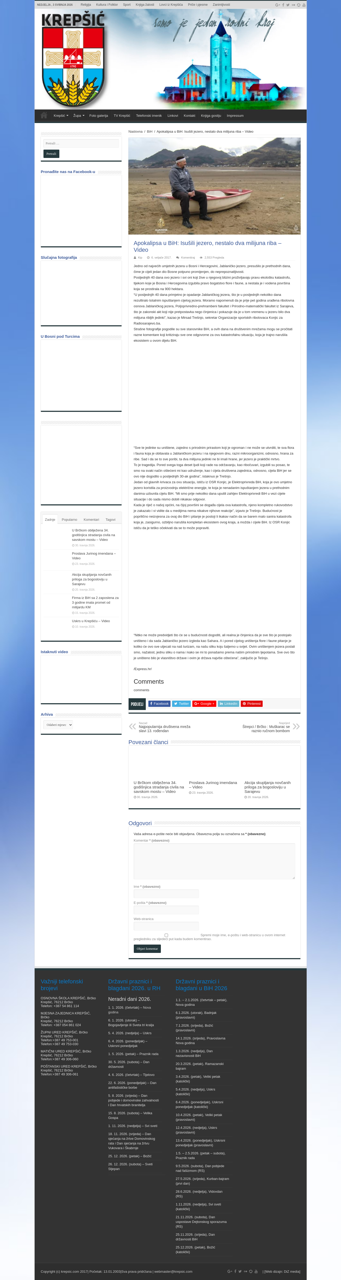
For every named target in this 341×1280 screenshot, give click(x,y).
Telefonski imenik (149, 116)
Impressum (235, 116)
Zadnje (50, 520)
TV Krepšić (122, 116)
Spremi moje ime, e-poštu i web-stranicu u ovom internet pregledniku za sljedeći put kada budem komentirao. (209, 937)
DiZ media (291, 1271)
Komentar (151, 840)
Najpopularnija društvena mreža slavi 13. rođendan (165, 727)
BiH (150, 131)
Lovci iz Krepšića (171, 5)
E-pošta (150, 903)
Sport (127, 5)
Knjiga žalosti (145, 5)
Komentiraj (188, 257)
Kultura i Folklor (107, 5)
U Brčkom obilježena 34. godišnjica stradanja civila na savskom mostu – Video (159, 787)
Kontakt (189, 116)
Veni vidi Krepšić (44, 114)
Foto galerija (99, 116)
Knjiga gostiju (211, 116)
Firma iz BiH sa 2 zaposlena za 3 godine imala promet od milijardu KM (95, 602)
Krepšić (59, 116)
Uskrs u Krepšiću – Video (91, 621)
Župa (77, 116)
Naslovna (136, 131)
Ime (147, 887)
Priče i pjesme (197, 5)
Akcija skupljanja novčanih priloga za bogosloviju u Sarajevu (267, 787)
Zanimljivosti (221, 5)
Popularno (69, 520)
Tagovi (111, 520)
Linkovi (173, 116)
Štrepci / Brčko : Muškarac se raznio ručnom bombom (263, 727)
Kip (140, 257)
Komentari (91, 520)
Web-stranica (144, 919)
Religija (86, 5)
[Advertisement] (82, 464)
